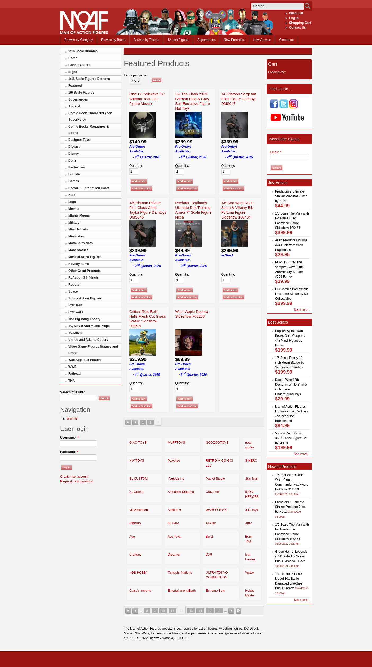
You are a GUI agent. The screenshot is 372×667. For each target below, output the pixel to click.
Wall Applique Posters (85, 360)
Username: (69, 437)
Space (73, 291)
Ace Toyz (174, 536)
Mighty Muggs (79, 215)
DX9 (209, 554)
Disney (73, 153)
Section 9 (174, 510)
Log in (294, 18)
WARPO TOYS (216, 510)
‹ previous (135, 422)
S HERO (251, 461)
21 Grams (136, 492)
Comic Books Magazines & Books (88, 130)
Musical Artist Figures (84, 257)
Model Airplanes (80, 243)
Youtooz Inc (176, 479)
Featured (75, 86)
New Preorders (234, 40)
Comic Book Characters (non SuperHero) (90, 116)
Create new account (74, 476)
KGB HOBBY (138, 572)
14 (200, 610)
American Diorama (181, 492)
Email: (275, 152)
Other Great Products (84, 271)
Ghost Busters (79, 65)
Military (73, 222)
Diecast (74, 147)
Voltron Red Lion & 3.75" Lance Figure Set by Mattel (291, 438)
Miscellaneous (139, 510)
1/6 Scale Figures (81, 92)
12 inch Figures (178, 40)
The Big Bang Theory (84, 319)
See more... (302, 310)
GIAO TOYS (138, 442)
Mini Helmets (78, 229)
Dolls (72, 160)
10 (163, 610)
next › (231, 611)
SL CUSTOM (138, 479)
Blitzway (135, 523)
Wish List (296, 13)
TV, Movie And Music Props (89, 326)
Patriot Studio (215, 479)
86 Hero (173, 523)
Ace (132, 536)
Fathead (74, 374)
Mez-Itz (73, 209)
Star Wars (75, 312)
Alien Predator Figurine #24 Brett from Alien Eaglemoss (291, 245)
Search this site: (72, 392)
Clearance (286, 40)
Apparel (74, 106)
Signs (72, 72)
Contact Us (297, 27)
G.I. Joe (74, 174)
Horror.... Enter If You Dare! (88, 188)
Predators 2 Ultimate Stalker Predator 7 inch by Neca (291, 196)
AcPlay (211, 523)
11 (172, 610)
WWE (72, 367)
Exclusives (76, 167)
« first (128, 422)
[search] (277, 6)
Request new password (76, 481)
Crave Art (212, 492)
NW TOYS (136, 461)
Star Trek (75, 305)
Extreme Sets (215, 590)
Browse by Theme (146, 40)
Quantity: (136, 166)
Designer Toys (79, 140)
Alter (248, 523)
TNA (71, 380)
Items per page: (135, 75)
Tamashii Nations (180, 572)
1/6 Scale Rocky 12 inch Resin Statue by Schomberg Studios (289, 362)
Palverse (174, 461)
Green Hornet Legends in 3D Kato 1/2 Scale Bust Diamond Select (291, 556)
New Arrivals (262, 40)
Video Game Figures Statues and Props (93, 350)
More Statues (78, 250)
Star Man (251, 479)
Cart (272, 64)
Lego (72, 202)
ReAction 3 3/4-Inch (83, 278)
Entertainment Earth (182, 590)
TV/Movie (75, 333)
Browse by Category (78, 40)
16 (218, 610)
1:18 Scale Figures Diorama (89, 79)
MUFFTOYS (176, 442)
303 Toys (251, 510)
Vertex (249, 572)
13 (191, 610)
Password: (69, 452)
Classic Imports (140, 590)
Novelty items (78, 264)
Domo (72, 58)
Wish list (72, 418)
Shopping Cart (300, 23)
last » (238, 611)
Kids (71, 195)
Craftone (135, 554)
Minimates (76, 236)
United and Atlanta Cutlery (88, 340)
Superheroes (206, 40)
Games (73, 181)
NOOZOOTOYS (217, 442)
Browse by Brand (113, 40)
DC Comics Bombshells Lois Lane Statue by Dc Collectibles (291, 293)
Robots (73, 284)
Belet (209, 536)
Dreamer (174, 554)
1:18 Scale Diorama (83, 51)
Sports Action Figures (84, 298)
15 (209, 610)
